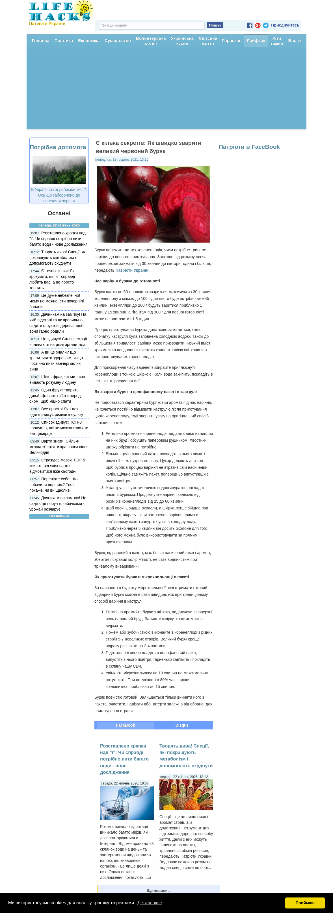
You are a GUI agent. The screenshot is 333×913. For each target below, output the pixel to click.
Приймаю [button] (305, 903)
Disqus (182, 725)
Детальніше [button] (149, 902)
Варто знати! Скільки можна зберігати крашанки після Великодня (58, 447)
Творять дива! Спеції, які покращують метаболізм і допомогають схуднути (58, 257)
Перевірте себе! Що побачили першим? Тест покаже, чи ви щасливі (53, 485)
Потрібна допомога (58, 147)
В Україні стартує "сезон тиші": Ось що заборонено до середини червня (59, 195)
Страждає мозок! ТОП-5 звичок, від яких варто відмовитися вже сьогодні (57, 466)
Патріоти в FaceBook (249, 146)
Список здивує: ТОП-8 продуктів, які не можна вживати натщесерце (58, 428)
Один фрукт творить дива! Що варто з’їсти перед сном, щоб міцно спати (55, 396)
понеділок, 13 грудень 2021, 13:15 (121, 160)
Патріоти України (131, 270)
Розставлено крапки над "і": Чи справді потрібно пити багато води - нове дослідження (58, 239)
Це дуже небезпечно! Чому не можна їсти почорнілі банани (56, 301)
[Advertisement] (166, 89)
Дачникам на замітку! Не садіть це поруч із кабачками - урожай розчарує (57, 503)
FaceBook (125, 725)
